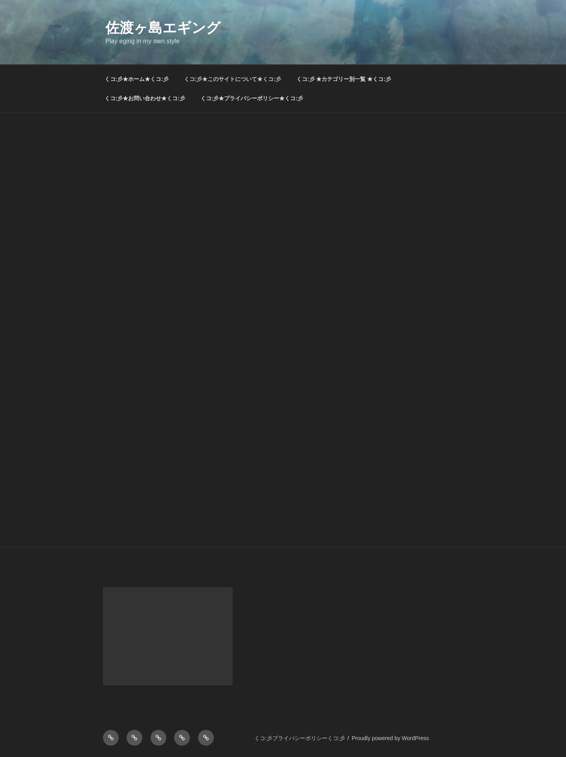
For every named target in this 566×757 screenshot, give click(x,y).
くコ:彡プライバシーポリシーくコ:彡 (299, 738)
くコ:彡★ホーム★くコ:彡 (137, 79)
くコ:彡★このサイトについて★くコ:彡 (232, 79)
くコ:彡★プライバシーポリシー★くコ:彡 (251, 98)
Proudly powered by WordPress (390, 738)
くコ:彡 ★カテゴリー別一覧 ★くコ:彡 (343, 79)
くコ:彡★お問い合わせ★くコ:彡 (145, 98)
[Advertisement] (283, 171)
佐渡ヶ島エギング (163, 28)
